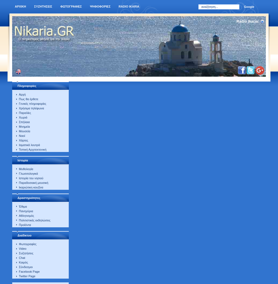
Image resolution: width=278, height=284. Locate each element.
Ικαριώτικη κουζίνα (31, 187)
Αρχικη (20, 6)
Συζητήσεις (26, 253)
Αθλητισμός (26, 215)
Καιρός (23, 262)
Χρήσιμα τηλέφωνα (31, 108)
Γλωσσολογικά (28, 173)
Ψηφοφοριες (100, 6)
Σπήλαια (24, 122)
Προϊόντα (25, 224)
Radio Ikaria (129, 6)
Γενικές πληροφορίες (32, 103)
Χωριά (23, 117)
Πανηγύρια (26, 211)
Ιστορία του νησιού (31, 178)
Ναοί (22, 135)
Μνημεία (24, 126)
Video (22, 248)
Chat (22, 257)
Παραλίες (25, 112)
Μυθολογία (26, 169)
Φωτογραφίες (27, 244)
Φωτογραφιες (71, 6)
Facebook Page (29, 271)
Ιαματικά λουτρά (29, 145)
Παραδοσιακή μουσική (33, 182)
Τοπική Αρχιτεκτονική (32, 149)
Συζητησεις (43, 6)
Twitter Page (27, 276)
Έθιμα (23, 206)
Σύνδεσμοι (26, 267)
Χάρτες (23, 140)
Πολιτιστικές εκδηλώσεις (34, 220)
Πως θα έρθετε (28, 99)
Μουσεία (24, 131)
